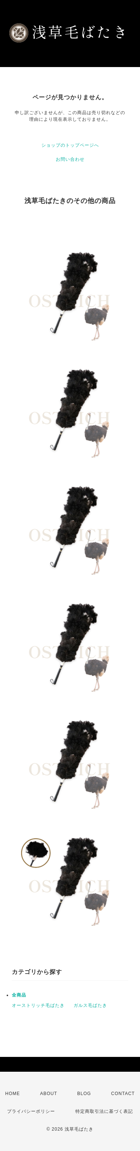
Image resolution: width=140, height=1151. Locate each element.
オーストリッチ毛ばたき (38, 1005)
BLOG (84, 1093)
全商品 (19, 995)
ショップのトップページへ (70, 145)
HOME (12, 1093)
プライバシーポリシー (31, 1111)
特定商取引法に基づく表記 (104, 1111)
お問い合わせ (70, 159)
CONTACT (123, 1093)
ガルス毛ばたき (90, 1005)
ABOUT (48, 1093)
